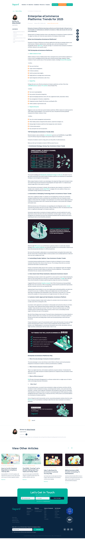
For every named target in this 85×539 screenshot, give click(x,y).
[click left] (68, 448)
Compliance (36, 4)
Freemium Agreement (16, 522)
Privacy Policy (14, 518)
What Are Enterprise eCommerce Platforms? (19, 32)
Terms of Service (15, 519)
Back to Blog (17, 11)
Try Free (56, 516)
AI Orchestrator (57, 518)
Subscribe (38, 530)
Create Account (62, 4)
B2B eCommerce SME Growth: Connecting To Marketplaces (72, 472)
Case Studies (57, 512)
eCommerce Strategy (10, 465)
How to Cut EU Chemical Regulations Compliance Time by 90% (9, 470)
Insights (56, 513)
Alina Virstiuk (16, 23)
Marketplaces (29, 512)
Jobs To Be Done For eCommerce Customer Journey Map (51, 472)
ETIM (45, 518)
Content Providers (30, 510)
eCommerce (30, 11)
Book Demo (55, 4)
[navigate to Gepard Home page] (15, 4)
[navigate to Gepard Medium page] (71, 530)
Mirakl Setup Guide (15, 521)
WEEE (45, 513)
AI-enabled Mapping (38, 512)
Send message (57, 498)
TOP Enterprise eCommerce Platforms (18, 35)
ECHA (45, 512)
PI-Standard (46, 519)
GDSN (45, 516)
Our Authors (57, 515)
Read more (3, 479)
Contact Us (69, 4)
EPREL (45, 510)
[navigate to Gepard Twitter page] (68, 530)
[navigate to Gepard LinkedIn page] (64, 530)
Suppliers (28, 515)
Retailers (28, 513)
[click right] (72, 448)
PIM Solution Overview (39, 510)
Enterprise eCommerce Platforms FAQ (19, 42)
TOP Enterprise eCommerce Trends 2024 (19, 38)
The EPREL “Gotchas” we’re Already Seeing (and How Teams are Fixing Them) (31, 470)
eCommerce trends (37, 11)
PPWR (45, 515)
